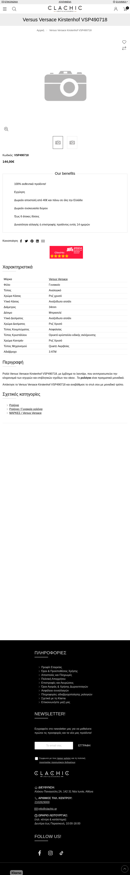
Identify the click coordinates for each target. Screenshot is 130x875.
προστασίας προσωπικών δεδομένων (57, 762)
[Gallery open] (6, 129)
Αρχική (40, 30)
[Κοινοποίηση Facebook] (21, 240)
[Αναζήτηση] (14, 9)
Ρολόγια (14, 405)
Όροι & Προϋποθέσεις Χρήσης (59, 671)
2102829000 (42, 802)
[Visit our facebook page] (40, 853)
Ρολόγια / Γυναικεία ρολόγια (25, 409)
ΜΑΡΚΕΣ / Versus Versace (25, 413)
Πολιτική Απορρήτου (53, 678)
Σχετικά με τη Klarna (53, 698)
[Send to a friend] (43, 240)
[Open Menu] (5, 9)
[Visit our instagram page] (50, 853)
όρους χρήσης (64, 758)
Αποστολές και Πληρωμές (56, 675)
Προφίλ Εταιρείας (51, 667)
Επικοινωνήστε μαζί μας (55, 702)
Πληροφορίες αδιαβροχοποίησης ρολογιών (66, 694)
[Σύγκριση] (124, 48)
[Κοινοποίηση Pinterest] (32, 240)
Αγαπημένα (65, 2)
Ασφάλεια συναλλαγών (55, 690)
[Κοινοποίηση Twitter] (27, 240)
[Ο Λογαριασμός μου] (116, 9)
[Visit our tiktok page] (61, 853)
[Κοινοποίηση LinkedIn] (38, 240)
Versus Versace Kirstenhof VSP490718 (70, 30)
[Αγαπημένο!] (124, 42)
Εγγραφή (84, 745)
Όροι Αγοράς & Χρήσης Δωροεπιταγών (64, 686)
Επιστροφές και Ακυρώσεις (57, 682)
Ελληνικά (121, 2)
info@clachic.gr (47, 808)
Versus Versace (58, 279)
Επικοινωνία (11, 2)
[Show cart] (125, 9)
